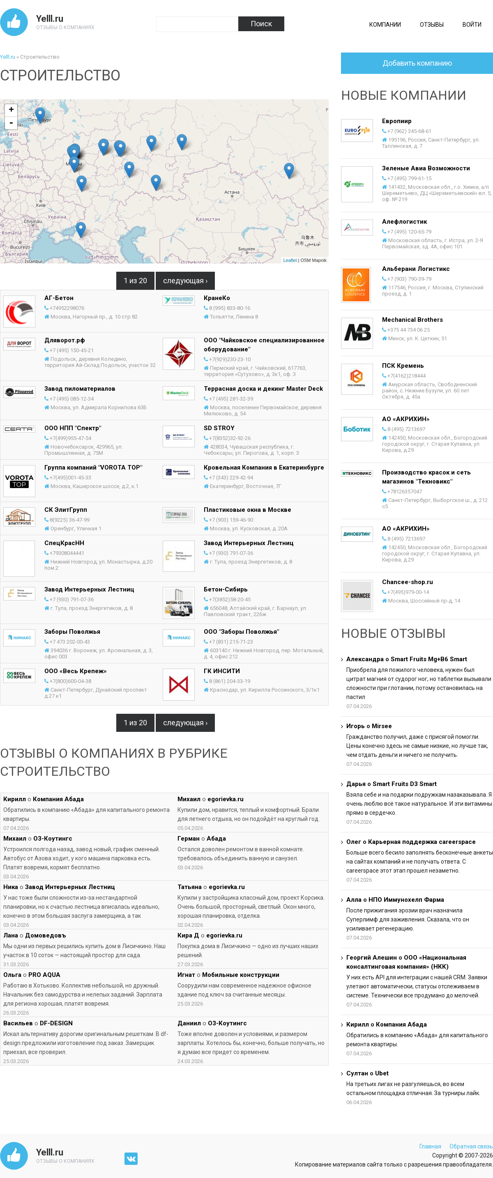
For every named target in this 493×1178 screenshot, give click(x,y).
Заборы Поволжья (72, 631)
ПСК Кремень (403, 365)
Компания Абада (58, 799)
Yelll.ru (49, 19)
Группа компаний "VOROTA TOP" (93, 467)
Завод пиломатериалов (79, 388)
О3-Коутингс (52, 838)
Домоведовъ (45, 935)
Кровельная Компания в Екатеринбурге (264, 467)
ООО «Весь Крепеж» (75, 671)
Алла (354, 899)
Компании (385, 24)
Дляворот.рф (64, 340)
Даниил (189, 1023)
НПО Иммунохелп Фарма (406, 899)
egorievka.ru (225, 799)
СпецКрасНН (64, 543)
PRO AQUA (44, 975)
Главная (430, 1146)
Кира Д (188, 935)
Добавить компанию (417, 63)
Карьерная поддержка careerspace (422, 842)
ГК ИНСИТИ (222, 671)
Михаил (188, 799)
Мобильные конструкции (240, 975)
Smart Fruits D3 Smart (405, 784)
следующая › (185, 280)
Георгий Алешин (371, 957)
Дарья (356, 784)
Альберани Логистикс (416, 269)
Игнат (186, 975)
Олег (353, 842)
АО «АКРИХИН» (406, 419)
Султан (357, 1073)
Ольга (12, 975)
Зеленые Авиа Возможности (426, 168)
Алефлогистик (404, 221)
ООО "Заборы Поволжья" (241, 631)
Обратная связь (471, 1146)
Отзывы (432, 24)
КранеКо (217, 298)
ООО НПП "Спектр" (72, 428)
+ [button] (11, 110)
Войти (472, 24)
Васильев (18, 1023)
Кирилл (14, 799)
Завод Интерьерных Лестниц (249, 543)
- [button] (11, 123)
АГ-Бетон (59, 298)
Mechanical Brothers (412, 319)
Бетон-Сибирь (226, 589)
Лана (10, 935)
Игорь (355, 726)
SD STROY (219, 428)
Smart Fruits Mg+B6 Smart (429, 659)
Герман (188, 838)
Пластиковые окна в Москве (247, 509)
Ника (10, 887)
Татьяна (189, 887)
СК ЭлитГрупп (65, 509)
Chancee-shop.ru (407, 582)
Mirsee (382, 726)
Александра (365, 659)
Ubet (382, 1073)
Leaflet (290, 260)
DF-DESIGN (56, 1023)
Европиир (397, 121)
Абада (216, 838)
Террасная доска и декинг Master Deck (263, 388)
